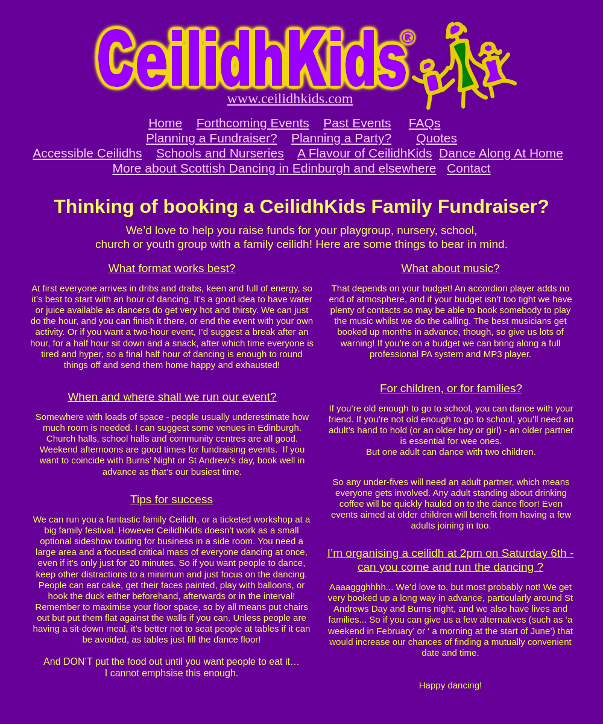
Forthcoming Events (253, 123)
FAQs (425, 123)
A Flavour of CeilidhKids (364, 153)
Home (165, 123)
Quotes (436, 138)
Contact (469, 168)
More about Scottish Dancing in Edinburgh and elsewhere (274, 168)
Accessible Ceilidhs (87, 153)
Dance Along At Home (501, 153)
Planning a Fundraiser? (211, 138)
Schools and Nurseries (220, 153)
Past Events (357, 123)
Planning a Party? (341, 138)
